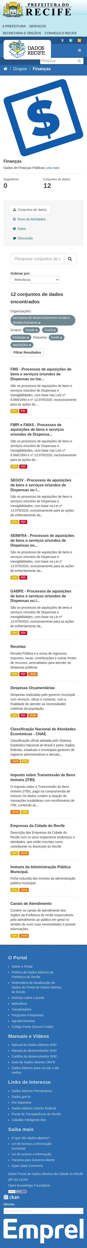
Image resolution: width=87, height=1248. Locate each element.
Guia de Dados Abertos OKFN (33, 1062)
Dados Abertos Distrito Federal (34, 1108)
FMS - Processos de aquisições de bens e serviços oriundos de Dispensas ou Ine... (40, 374)
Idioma (8, 1204)
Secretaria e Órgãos (22, 33)
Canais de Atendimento (31, 904)
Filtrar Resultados (27, 352)
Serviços (37, 26)
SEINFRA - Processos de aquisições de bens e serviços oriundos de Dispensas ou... (42, 540)
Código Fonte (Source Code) (32, 1027)
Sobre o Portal (22, 966)
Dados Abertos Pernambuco (32, 1091)
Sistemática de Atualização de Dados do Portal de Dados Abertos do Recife (37, 987)
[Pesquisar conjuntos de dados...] (37, 258)
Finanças (42, 69)
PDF (23, 411)
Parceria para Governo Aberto (33, 1160)
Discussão (23, 238)
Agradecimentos (23, 1021)
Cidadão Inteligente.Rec (29, 1120)
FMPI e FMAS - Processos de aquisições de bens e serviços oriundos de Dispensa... (37, 430)
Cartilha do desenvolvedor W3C (35, 1056)
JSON (32, 674)
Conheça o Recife (61, 33)
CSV (14, 411)
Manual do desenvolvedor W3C (34, 1050)
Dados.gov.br (21, 1097)
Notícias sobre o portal (28, 998)
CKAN (11, 1197)
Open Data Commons (27, 1166)
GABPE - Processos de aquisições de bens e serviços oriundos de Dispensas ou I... (40, 596)
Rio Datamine (21, 1102)
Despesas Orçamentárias (32, 688)
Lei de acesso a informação (31, 1154)
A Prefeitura (14, 26)
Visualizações (21, 1009)
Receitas (18, 647)
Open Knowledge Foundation (29, 1185)
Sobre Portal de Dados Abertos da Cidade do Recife (45, 1174)
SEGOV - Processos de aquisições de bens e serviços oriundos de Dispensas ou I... (40, 485)
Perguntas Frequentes (28, 1015)
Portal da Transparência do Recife (36, 1114)
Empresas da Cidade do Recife (37, 826)
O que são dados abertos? (31, 1138)
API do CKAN (18, 1179)
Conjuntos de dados (30, 210)
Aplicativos (19, 1003)
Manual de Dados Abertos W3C (34, 1045)
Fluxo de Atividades (29, 219)
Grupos (20, 69)
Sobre (19, 229)
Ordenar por (19, 273)
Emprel (43, 1231)
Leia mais (52, 168)
